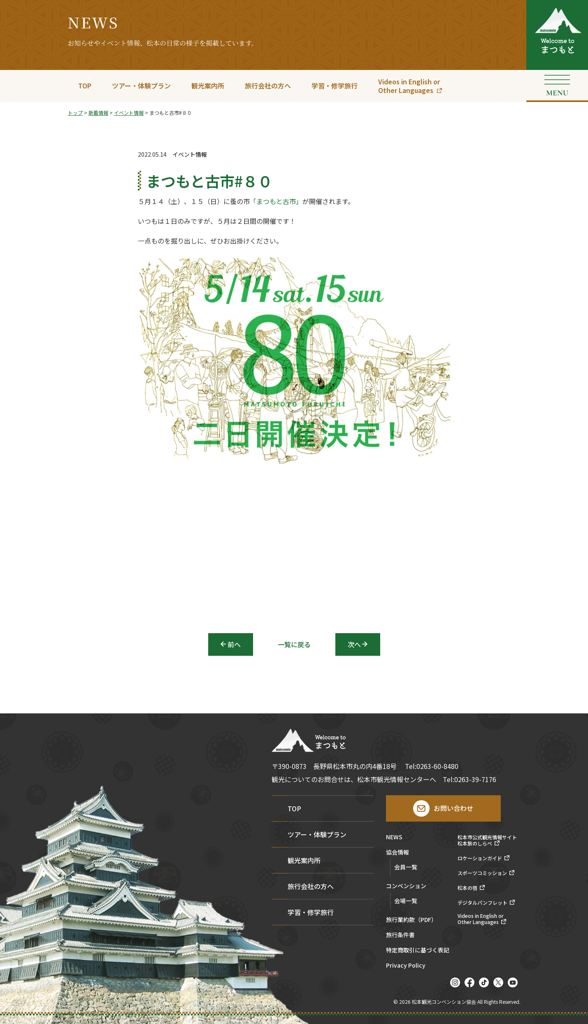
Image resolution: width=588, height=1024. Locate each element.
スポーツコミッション (482, 873)
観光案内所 (207, 86)
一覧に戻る (294, 644)
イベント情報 (189, 154)
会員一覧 (405, 867)
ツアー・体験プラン (141, 86)
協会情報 (397, 852)
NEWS (394, 837)
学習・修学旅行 (334, 86)
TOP (84, 86)
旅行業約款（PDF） (411, 920)
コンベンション (406, 886)
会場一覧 (405, 900)
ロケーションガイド (480, 858)
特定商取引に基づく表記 (417, 950)
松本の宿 (467, 888)
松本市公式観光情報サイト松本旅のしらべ (487, 840)
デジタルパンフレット (482, 902)
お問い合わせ (453, 808)
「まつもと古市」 (276, 204)
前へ (234, 644)
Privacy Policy (405, 965)
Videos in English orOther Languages (409, 86)
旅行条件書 (400, 935)
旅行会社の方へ (268, 86)
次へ (354, 644)
